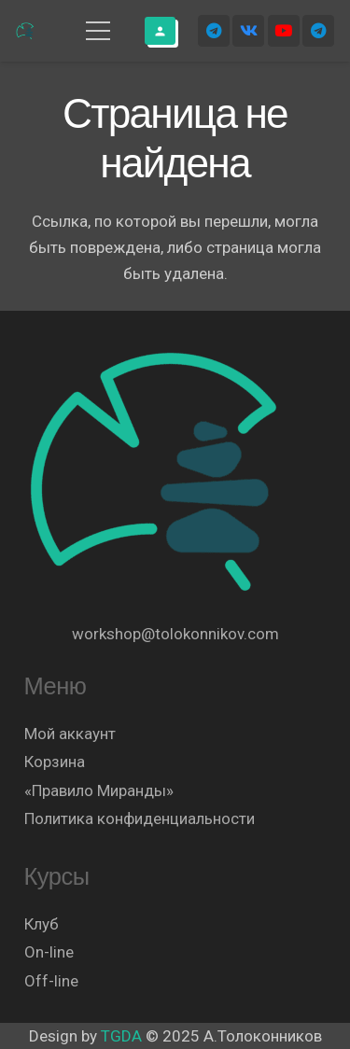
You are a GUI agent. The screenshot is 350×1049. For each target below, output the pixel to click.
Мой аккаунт (70, 733)
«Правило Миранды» (99, 790)
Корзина (54, 761)
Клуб (41, 924)
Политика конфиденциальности (139, 818)
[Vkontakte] (248, 31)
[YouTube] (284, 31)
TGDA (121, 1036)
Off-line (51, 981)
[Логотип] (25, 30)
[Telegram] (214, 31)
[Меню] (97, 30)
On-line (49, 952)
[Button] (160, 31)
